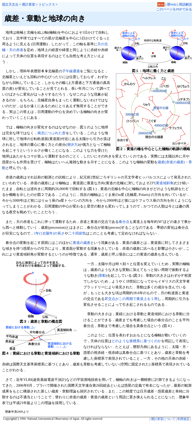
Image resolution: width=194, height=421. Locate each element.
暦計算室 (28, 4)
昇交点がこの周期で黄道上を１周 (131, 299)
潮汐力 (72, 145)
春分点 (124, 222)
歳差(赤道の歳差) (171, 162)
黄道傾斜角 (165, 183)
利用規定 (183, 418)
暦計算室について (163, 418)
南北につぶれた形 (51, 133)
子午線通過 (71, 71)
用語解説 (185, 4)
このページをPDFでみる (174, 9)
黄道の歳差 (81, 243)
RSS (161, 4)
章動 (102, 275)
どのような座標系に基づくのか (136, 341)
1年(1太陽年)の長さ (49, 233)
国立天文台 (10, 4)
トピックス (47, 4)
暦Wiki (172, 4)
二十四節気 (77, 233)
